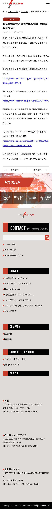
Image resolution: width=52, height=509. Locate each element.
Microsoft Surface (6, 198)
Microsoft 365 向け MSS (45, 198)
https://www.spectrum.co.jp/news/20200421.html (26, 100)
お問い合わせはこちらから (38, 229)
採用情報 (8, 339)
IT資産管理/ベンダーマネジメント (19, 294)
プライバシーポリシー (14, 255)
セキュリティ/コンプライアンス (18, 300)
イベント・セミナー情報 (15, 359)
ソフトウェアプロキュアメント (17, 283)
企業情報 (8, 333)
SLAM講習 (32, 198)
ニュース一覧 (10, 244)
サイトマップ (10, 250)
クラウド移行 (10, 311)
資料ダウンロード (12, 364)
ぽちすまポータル (19, 198)
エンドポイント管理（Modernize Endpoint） (24, 305)
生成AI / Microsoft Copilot (16, 278)
